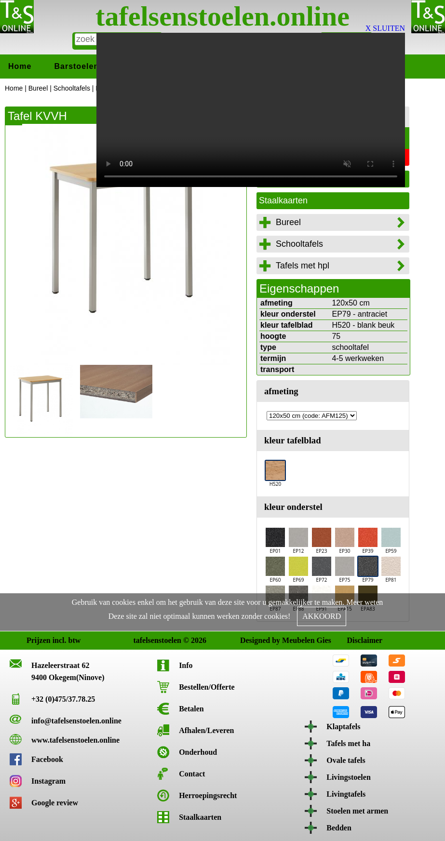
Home (19, 66)
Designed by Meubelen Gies (248, 640)
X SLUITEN (385, 28)
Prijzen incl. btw (34, 640)
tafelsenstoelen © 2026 (141, 640)
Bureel (38, 88)
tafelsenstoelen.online (222, 16)
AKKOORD (321, 616)
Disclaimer (355, 640)
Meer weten (364, 602)
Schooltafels (72, 88)
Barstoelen (76, 66)
